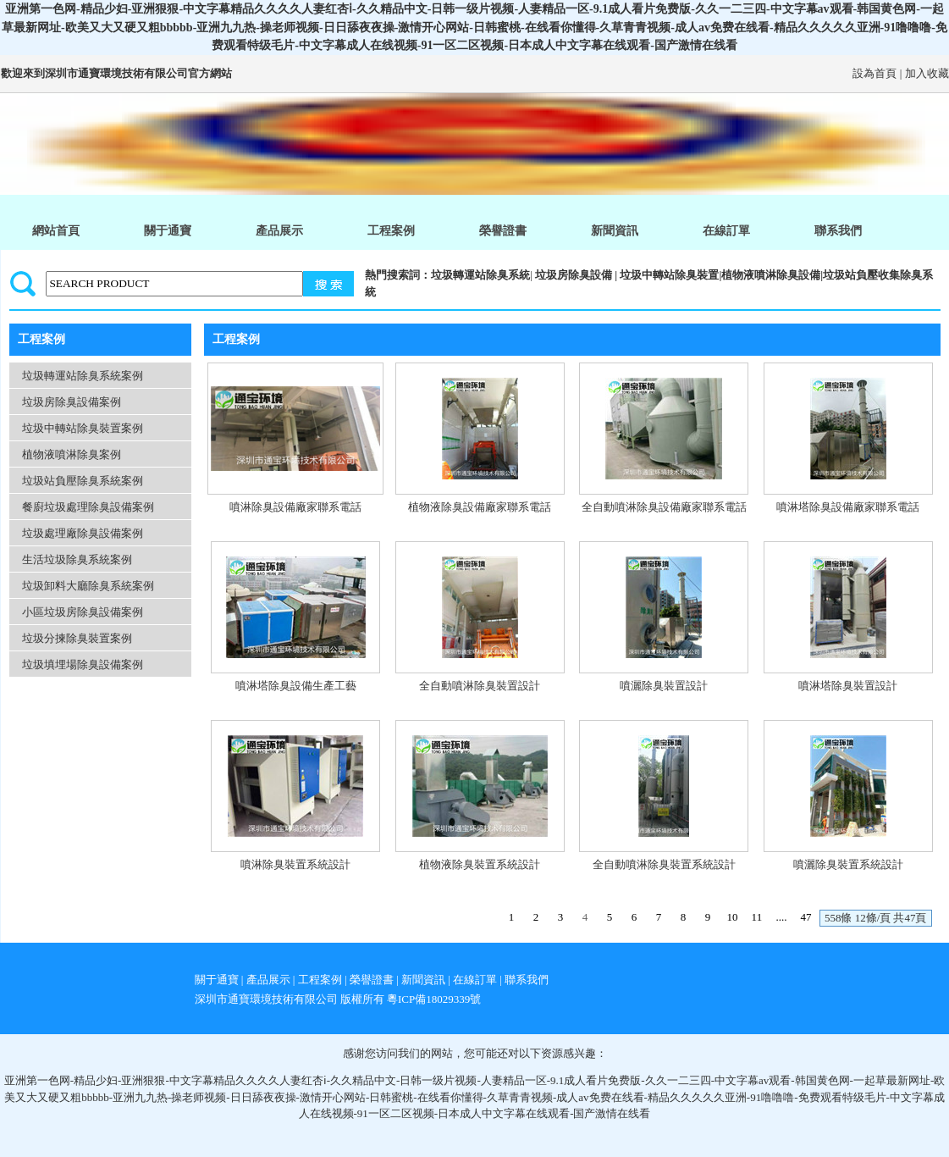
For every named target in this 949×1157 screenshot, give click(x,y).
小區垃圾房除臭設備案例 (82, 612)
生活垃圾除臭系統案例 (77, 559)
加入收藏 (927, 73)
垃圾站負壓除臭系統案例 (82, 480)
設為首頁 (874, 73)
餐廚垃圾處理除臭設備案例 (88, 507)
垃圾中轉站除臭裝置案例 (82, 428)
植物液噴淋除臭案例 (71, 454)
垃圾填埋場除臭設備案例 (82, 664)
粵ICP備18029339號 (434, 999)
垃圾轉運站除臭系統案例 (82, 375)
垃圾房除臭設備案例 (71, 402)
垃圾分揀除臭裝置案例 (77, 638)
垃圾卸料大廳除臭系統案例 (88, 585)
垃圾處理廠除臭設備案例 (82, 533)
